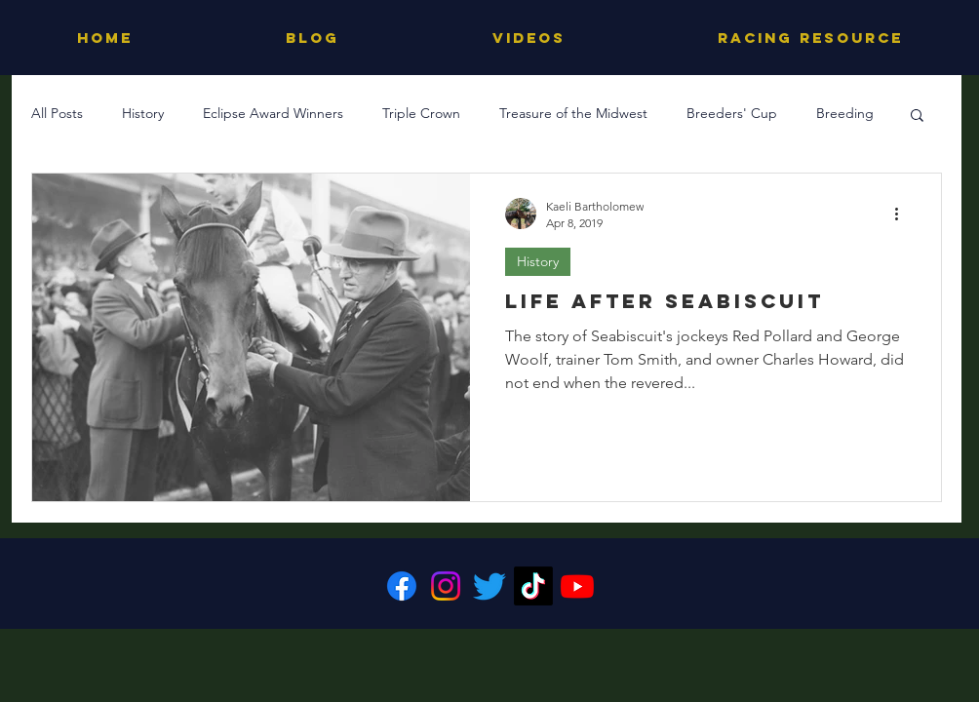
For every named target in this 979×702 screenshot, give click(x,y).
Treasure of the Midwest (573, 113)
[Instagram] (445, 585)
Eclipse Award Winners (273, 113)
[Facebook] (401, 585)
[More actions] (903, 213)
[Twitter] (489, 585)
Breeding (845, 113)
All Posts (57, 113)
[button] (917, 116)
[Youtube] (577, 585)
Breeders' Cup (731, 113)
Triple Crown (421, 113)
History (143, 113)
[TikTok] (533, 585)
